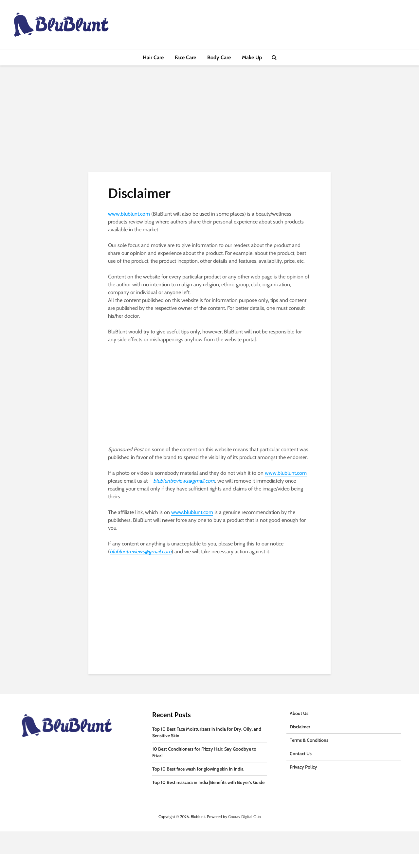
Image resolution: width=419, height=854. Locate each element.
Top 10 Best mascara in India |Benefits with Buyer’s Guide (208, 782)
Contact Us (301, 753)
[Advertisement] (209, 123)
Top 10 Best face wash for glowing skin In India (198, 769)
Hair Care (153, 57)
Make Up (252, 57)
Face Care (185, 57)
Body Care (219, 57)
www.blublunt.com (129, 214)
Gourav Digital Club (244, 816)
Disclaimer (300, 727)
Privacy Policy (303, 767)
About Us (299, 713)
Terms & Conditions (309, 740)
